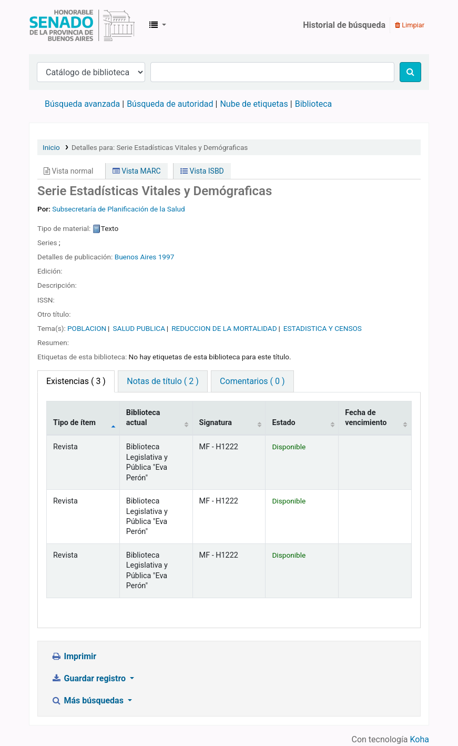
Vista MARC (137, 171)
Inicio (51, 147)
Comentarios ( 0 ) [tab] (252, 381)
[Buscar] (410, 72)
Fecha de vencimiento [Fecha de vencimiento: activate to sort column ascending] (365, 417)
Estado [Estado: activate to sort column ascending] (283, 422)
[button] (157, 25)
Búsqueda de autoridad (170, 104)
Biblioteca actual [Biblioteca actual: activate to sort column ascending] (143, 417)
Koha (419, 739)
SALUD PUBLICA (139, 328)
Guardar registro (89, 678)
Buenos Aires (136, 257)
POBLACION (86, 328)
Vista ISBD (202, 171)
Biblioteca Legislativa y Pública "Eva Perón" (82, 25)
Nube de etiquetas (254, 104)
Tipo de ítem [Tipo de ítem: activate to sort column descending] (74, 422)
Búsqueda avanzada (82, 104)
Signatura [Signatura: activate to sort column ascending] (215, 422)
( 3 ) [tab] (76, 381)
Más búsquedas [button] (88, 700)
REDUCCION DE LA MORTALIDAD (224, 328)
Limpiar (409, 25)
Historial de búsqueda (344, 25)
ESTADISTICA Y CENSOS (322, 328)
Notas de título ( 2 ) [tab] (162, 381)
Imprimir (73, 656)
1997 (166, 257)
